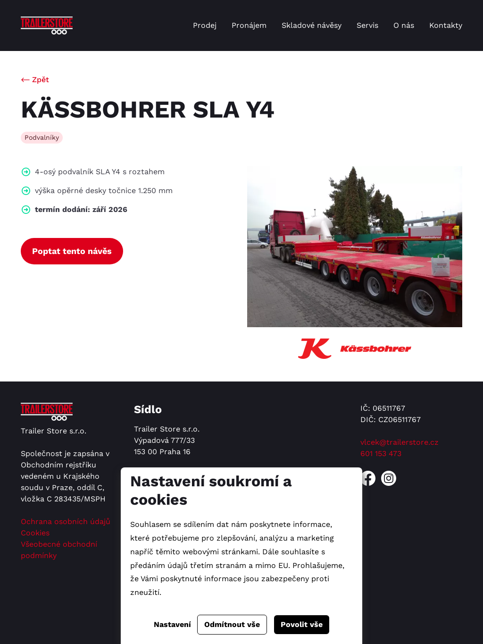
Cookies (35, 532)
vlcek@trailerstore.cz (399, 442)
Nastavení (172, 624)
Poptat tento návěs (72, 251)
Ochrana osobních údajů (65, 521)
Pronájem (249, 25)
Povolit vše (302, 624)
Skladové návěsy (311, 25)
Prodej (205, 25)
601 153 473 (380, 453)
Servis (367, 25)
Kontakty (445, 25)
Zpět (40, 79)
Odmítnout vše (232, 624)
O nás (403, 25)
